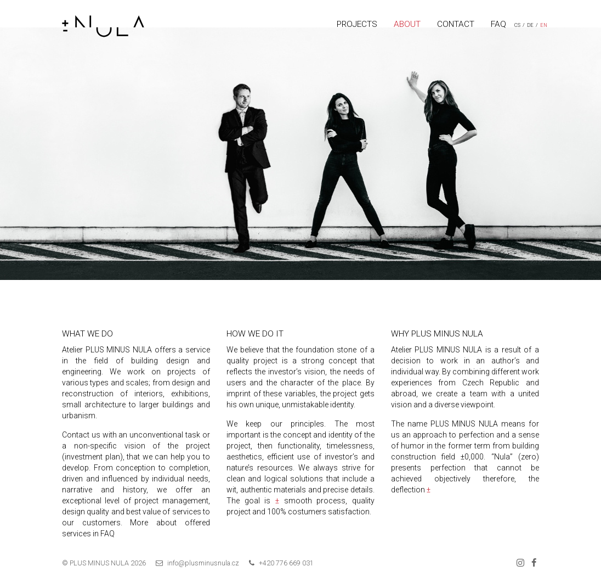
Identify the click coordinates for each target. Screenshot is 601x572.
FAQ (498, 24)
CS (517, 25)
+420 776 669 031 (286, 563)
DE (530, 25)
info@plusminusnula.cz (203, 563)
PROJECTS (357, 24)
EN (543, 25)
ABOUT (407, 24)
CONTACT (455, 24)
